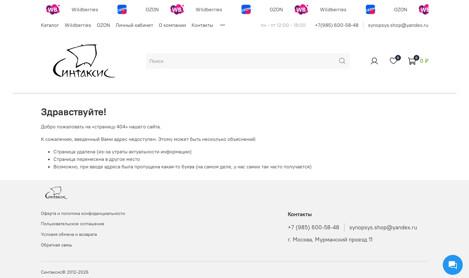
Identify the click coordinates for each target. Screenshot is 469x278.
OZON (103, 25)
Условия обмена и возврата (69, 234)
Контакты (202, 25)
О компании (172, 25)
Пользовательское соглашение (72, 223)
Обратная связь (56, 245)
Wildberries (78, 25)
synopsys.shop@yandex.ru (398, 25)
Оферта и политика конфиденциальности (83, 213)
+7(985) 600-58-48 (336, 25)
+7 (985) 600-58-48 (313, 227)
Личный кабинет (134, 25)
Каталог (50, 25)
